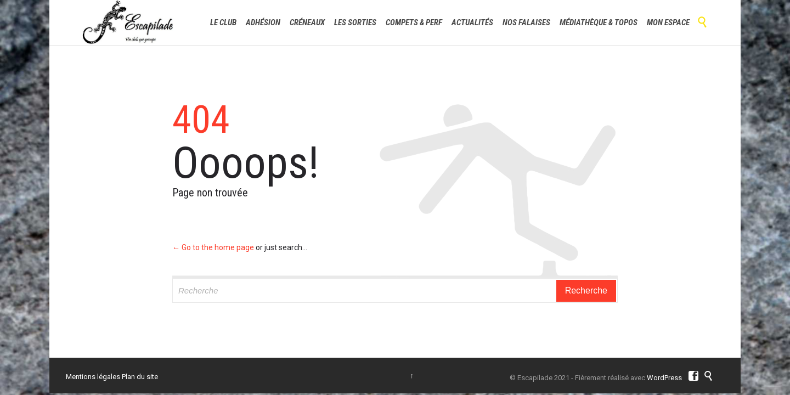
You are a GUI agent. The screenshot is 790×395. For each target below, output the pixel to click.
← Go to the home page (213, 247)
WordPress (664, 378)
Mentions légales (93, 377)
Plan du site (140, 377)
